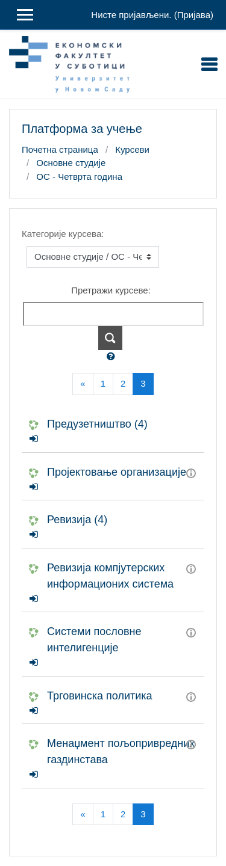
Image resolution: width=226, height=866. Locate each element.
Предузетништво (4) (97, 424)
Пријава (193, 15)
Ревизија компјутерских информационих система (110, 576)
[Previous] (82, 384)
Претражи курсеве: (111, 290)
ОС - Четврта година (79, 176)
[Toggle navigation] (209, 64)
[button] (113, 357)
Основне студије (70, 163)
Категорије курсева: (63, 234)
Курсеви (132, 149)
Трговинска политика (99, 696)
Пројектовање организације (116, 472)
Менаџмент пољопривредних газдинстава (121, 751)
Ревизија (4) (77, 520)
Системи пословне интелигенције (94, 639)
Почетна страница (60, 149)
